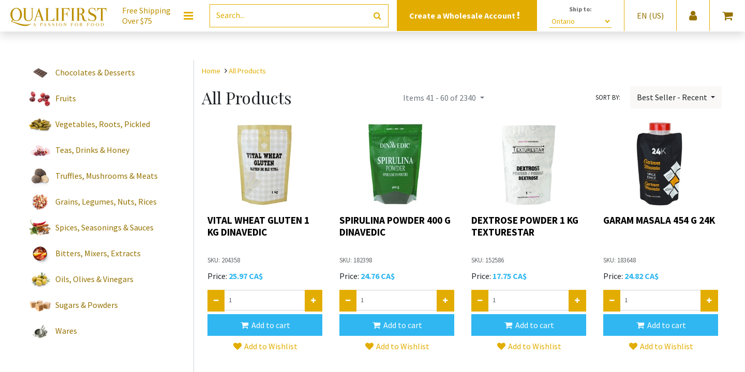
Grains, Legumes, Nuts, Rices (106, 201)
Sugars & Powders (86, 305)
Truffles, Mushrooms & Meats (106, 176)
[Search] (377, 16)
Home (211, 70)
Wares (66, 331)
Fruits (65, 98)
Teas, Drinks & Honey (92, 150)
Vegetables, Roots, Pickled (102, 124)
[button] (264, 325)
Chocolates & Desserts (95, 72)
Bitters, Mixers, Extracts (98, 253)
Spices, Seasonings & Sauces (104, 227)
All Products (247, 70)
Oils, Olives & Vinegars (94, 279)
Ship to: (580, 9)
